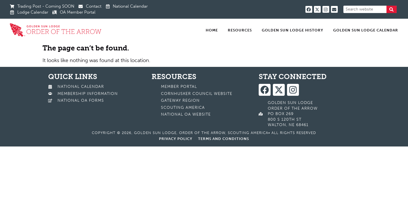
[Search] (391, 9)
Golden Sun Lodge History (292, 30)
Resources (240, 30)
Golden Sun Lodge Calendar (365, 30)
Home (212, 30)
